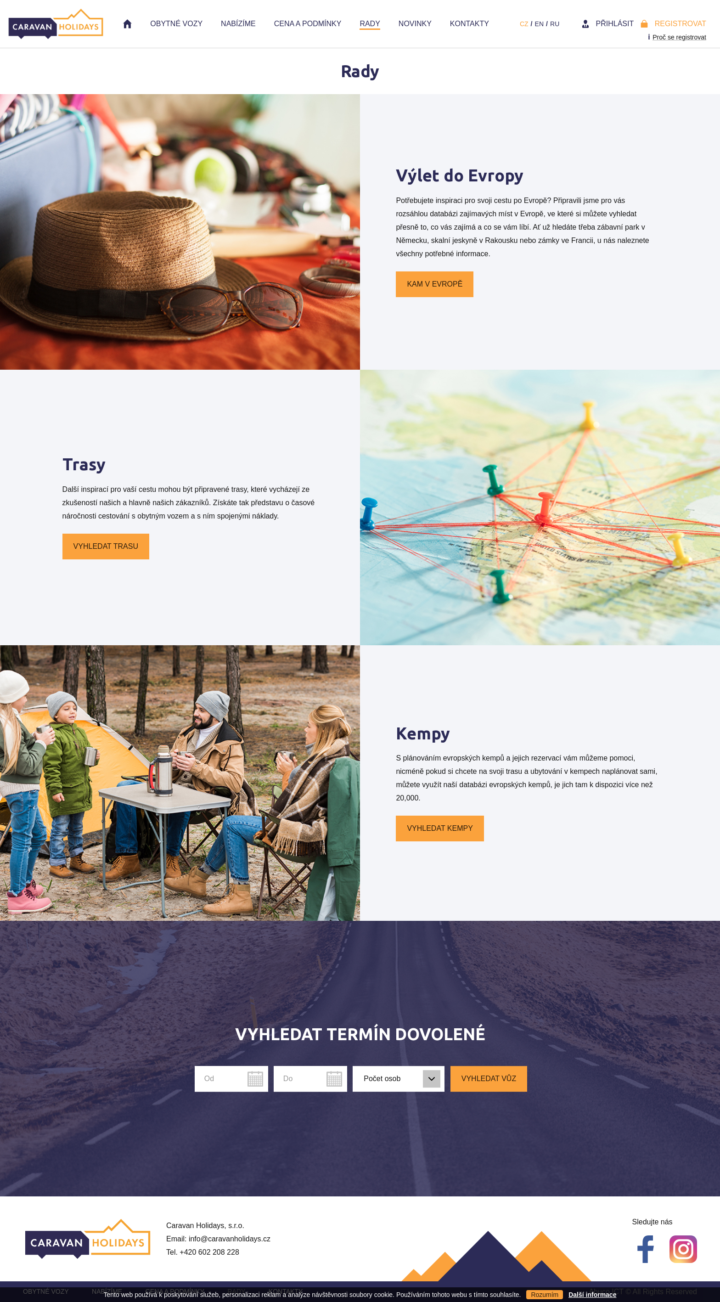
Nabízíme (238, 24)
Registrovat (680, 24)
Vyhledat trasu (105, 546)
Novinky (415, 24)
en (539, 24)
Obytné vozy (176, 24)
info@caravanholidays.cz (229, 1239)
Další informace (592, 1294)
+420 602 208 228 (209, 1252)
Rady (370, 24)
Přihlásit (615, 24)
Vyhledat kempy (439, 828)
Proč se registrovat (679, 37)
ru (554, 24)
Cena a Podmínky (308, 24)
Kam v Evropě (434, 284)
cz (524, 24)
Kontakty (469, 24)
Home (127, 24)
